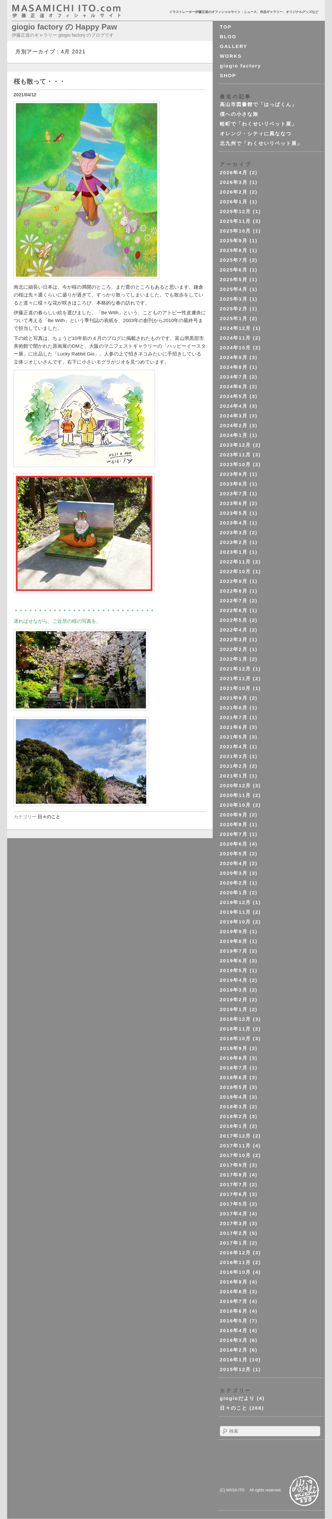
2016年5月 (234, 1320)
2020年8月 (234, 824)
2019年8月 (234, 941)
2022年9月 (234, 581)
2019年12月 (235, 902)
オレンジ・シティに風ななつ (255, 133)
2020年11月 (235, 795)
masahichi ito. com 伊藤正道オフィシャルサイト (80, 11)
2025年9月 (234, 240)
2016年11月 (235, 1262)
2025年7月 (234, 260)
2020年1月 (234, 892)
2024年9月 (234, 357)
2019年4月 (234, 980)
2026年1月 (234, 201)
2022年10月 (235, 571)
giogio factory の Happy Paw (64, 26)
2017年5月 (234, 1204)
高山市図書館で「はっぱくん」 (258, 104)
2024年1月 (234, 435)
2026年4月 (234, 172)
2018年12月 (235, 1019)
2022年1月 (234, 659)
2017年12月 (235, 1136)
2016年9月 (234, 1281)
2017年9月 (234, 1165)
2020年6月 (234, 844)
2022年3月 (234, 639)
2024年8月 (234, 367)
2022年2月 (234, 649)
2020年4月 (234, 863)
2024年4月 (234, 406)
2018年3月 (234, 1106)
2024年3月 (234, 415)
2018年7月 (234, 1067)
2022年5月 (234, 620)
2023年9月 (234, 474)
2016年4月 (234, 1330)
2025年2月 (234, 308)
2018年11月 (235, 1028)
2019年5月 (234, 970)
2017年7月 (234, 1184)
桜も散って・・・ (39, 81)
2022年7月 (234, 600)
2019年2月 (234, 999)
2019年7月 (234, 951)
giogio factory (240, 65)
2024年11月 (235, 338)
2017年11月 (235, 1145)
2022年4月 (234, 630)
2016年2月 (234, 1350)
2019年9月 (234, 931)
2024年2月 (234, 425)
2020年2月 (234, 883)
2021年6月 (234, 727)
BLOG (228, 36)
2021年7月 (234, 717)
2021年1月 (234, 775)
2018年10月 (235, 1038)
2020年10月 (235, 805)
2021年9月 (234, 698)
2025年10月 (235, 231)
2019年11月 (235, 912)
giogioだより (237, 1398)
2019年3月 (234, 990)
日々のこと (49, 816)
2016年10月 (235, 1272)
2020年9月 (234, 814)
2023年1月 (234, 552)
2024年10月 (235, 347)
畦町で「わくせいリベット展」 (258, 124)
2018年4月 (234, 1097)
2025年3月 (234, 299)
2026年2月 (234, 192)
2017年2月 (234, 1233)
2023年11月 (235, 454)
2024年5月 (234, 396)
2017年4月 (234, 1213)
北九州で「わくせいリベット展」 (261, 143)
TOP (226, 27)
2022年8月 (234, 591)
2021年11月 (235, 678)
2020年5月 (234, 853)
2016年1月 (234, 1359)
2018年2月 (234, 1116)
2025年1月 (234, 318)
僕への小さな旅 (239, 114)
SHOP (228, 75)
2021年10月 (235, 688)
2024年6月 (234, 386)
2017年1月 (234, 1243)
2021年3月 (234, 756)
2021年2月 (234, 766)
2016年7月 (234, 1301)
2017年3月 (234, 1223)
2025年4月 (234, 289)
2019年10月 (235, 921)
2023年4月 (234, 522)
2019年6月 (234, 960)
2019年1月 (234, 1009)
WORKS (231, 56)
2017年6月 (234, 1194)
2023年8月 (234, 484)
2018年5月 (234, 1087)
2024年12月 (235, 328)
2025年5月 (234, 279)
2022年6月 (234, 610)
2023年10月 (235, 464)
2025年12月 (235, 211)
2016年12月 (235, 1252)
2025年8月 (234, 250)
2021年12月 (235, 668)
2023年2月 (234, 542)
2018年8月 (234, 1058)
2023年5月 (234, 513)
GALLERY (233, 46)
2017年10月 (235, 1155)
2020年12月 (235, 785)
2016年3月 (234, 1340)
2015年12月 (235, 1369)
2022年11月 (235, 561)
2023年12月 (235, 445)
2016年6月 (234, 1311)
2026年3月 (234, 182)
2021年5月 (234, 737)
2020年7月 (234, 834)
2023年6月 (234, 503)
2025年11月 (235, 221)
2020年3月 (234, 873)
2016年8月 (234, 1291)
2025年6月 (234, 269)
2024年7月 (234, 377)
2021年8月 (234, 707)
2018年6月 (234, 1077)
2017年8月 (234, 1174)
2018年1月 (234, 1126)
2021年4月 (234, 746)
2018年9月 (234, 1048)
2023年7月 (234, 493)
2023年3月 (234, 532)
